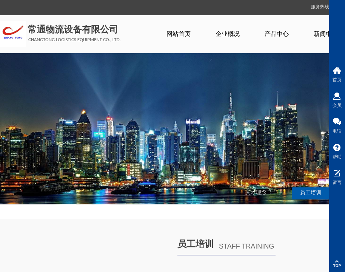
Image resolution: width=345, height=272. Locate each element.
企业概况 (228, 34)
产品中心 (277, 34)
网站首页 (178, 34)
